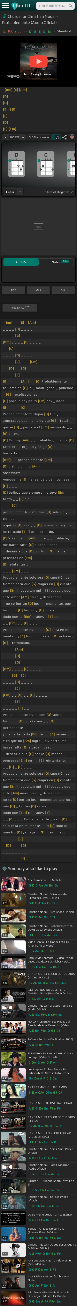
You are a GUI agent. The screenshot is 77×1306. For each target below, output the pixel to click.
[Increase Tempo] (22, 137)
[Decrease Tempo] (5, 137)
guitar (10, 192)
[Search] (70, 6)
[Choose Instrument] (20, 192)
